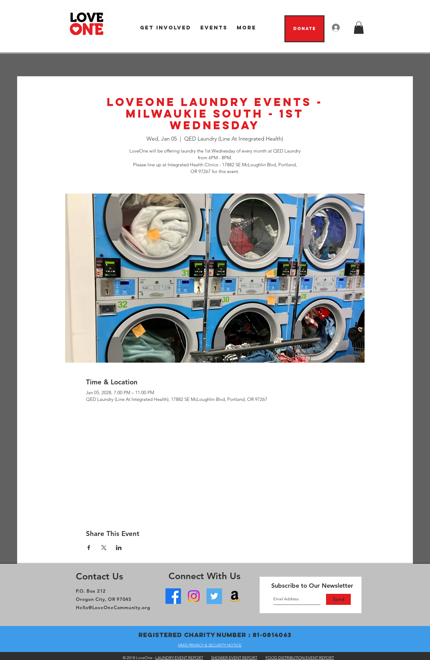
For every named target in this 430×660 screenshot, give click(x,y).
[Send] (338, 599)
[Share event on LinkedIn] (119, 547)
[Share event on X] (104, 547)
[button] (165, 27)
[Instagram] (194, 596)
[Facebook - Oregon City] (173, 596)
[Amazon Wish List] (235, 596)
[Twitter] (214, 596)
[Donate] (304, 28)
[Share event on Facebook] (89, 547)
